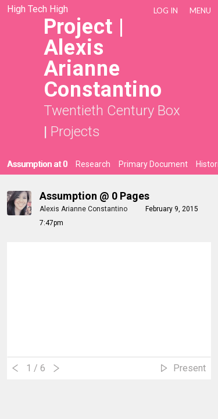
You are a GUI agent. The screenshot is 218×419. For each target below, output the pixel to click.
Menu (200, 10)
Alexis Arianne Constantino (84, 209)
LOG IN (165, 10)
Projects (75, 131)
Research (93, 164)
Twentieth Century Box (112, 110)
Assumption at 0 (37, 164)
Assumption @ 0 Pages (94, 196)
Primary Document (153, 164)
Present (189, 368)
